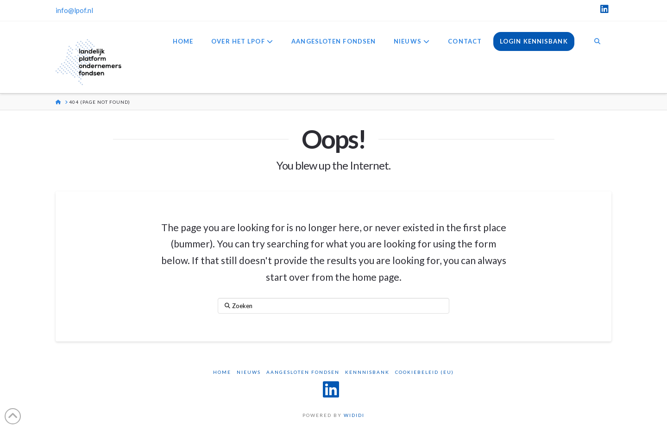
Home (222, 372)
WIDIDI (354, 415)
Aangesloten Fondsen (303, 372)
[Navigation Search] (597, 42)
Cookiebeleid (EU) (424, 372)
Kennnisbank (367, 372)
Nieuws (249, 372)
